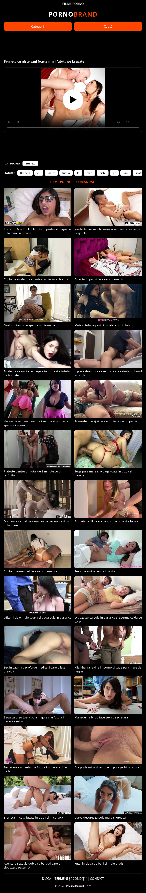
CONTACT (97, 878)
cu (38, 173)
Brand (72, 14)
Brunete (30, 163)
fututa (66, 173)
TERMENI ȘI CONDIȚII (70, 878)
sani (125, 173)
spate (139, 173)
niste (103, 173)
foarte (51, 173)
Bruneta (25, 173)
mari (89, 173)
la (78, 173)
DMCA (46, 878)
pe (114, 173)
